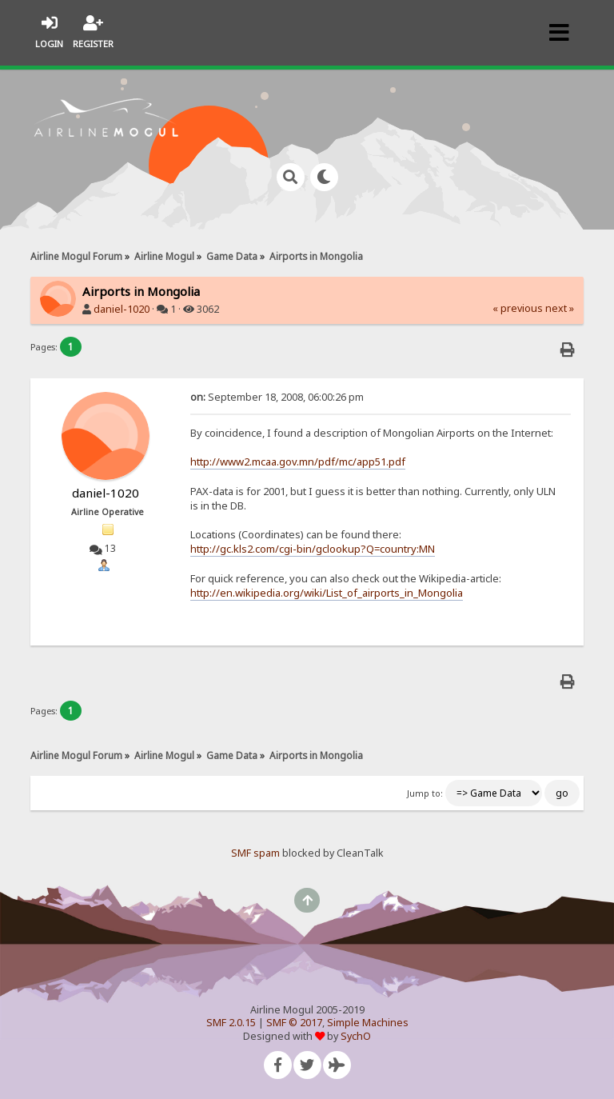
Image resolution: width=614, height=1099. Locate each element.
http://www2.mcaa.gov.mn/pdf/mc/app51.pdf (297, 461)
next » (559, 308)
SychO (356, 1036)
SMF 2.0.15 (231, 1022)
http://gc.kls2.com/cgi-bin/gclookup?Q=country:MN (312, 549)
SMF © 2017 (294, 1022)
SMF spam (255, 853)
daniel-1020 (122, 309)
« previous (517, 308)
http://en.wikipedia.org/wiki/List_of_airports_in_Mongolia (326, 592)
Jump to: (425, 793)
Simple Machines (368, 1022)
